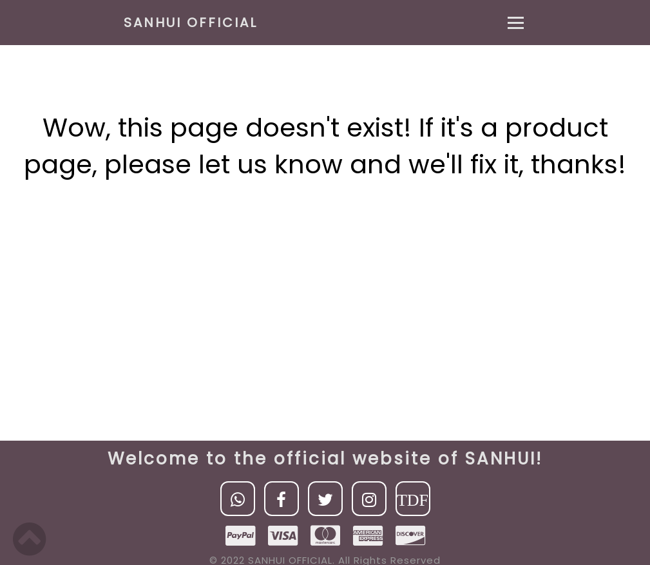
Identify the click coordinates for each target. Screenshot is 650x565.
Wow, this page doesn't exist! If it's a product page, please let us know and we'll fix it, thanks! (325, 146)
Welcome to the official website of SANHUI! (325, 458)
